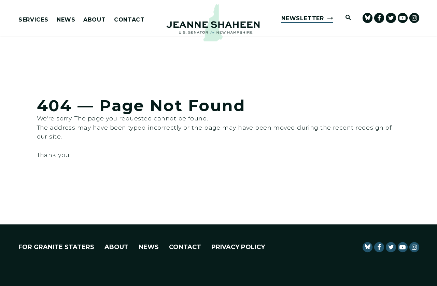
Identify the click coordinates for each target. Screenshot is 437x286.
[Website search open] (345, 18)
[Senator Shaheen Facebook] (379, 18)
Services (33, 20)
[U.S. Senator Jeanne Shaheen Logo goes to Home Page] (213, 22)
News (66, 20)
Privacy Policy (238, 247)
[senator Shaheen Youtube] (402, 18)
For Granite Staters (56, 247)
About (94, 20)
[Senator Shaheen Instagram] (414, 18)
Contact (129, 20)
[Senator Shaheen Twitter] (390, 18)
